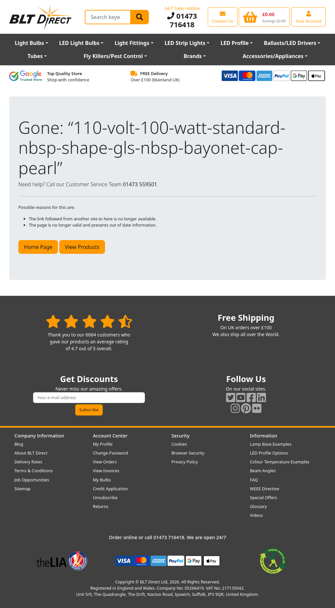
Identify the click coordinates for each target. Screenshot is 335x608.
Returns (100, 506)
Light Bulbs (29, 43)
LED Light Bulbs (79, 43)
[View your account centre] (308, 16)
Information (263, 436)
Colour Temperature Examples (279, 462)
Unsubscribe (105, 497)
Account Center (110, 436)
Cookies (179, 444)
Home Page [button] (38, 247)
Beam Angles (263, 471)
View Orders (105, 462)
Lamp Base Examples (270, 444)
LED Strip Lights (185, 43)
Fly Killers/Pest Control (113, 56)
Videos (256, 515)
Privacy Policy (184, 462)
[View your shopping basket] (264, 16)
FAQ (254, 480)
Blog (18, 444)
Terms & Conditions (33, 471)
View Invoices (106, 471)
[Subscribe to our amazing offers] (89, 397)
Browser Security (187, 453)
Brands (193, 56)
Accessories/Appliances (273, 56)
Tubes (35, 56)
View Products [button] (82, 247)
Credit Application (110, 489)
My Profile (103, 444)
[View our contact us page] (223, 16)
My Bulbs (102, 480)
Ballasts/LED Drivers (290, 43)
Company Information (39, 436)
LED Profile (234, 43)
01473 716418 (182, 20)
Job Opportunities (31, 480)
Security (180, 436)
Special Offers (263, 497)
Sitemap (22, 489)
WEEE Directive (264, 489)
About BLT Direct (30, 453)
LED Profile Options (269, 453)
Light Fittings (132, 43)
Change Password (110, 453)
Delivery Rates (28, 462)
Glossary (258, 506)
